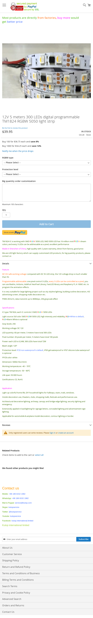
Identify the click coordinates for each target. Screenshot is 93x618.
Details (5, 263)
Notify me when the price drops (17, 151)
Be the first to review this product (15, 128)
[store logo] (24, 6)
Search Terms (9, 586)
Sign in (52, 432)
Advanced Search (11, 599)
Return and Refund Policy (16, 567)
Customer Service (12, 554)
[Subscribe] (83, 539)
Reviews (6, 425)
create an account (66, 432)
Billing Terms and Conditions (18, 579)
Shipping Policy (10, 560)
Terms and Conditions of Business (21, 573)
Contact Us (8, 611)
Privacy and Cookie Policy (16, 592)
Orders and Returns (13, 605)
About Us (7, 547)
